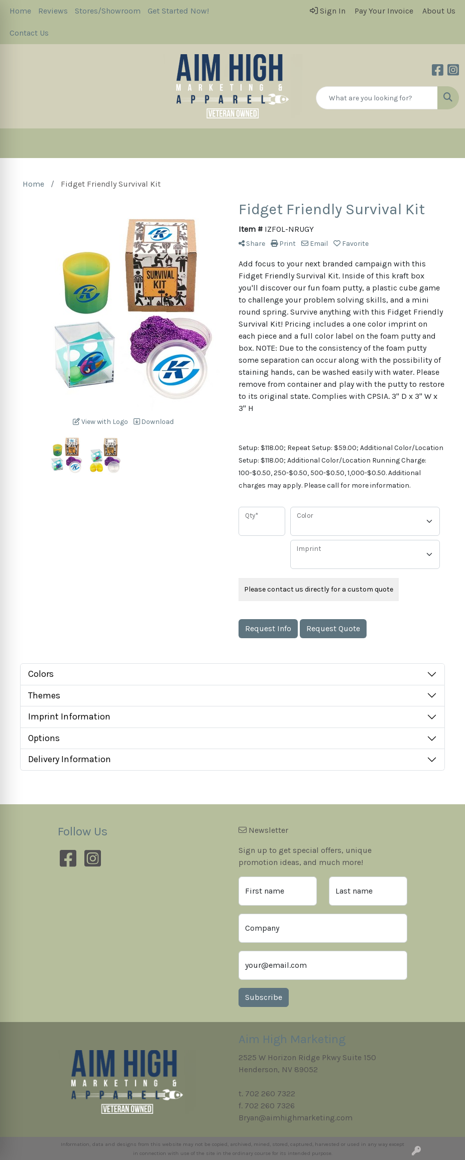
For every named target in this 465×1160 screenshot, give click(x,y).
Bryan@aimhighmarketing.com (296, 1117)
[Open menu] (445, 143)
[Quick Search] (377, 97)
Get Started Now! (178, 11)
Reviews (53, 11)
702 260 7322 (270, 1093)
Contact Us (29, 33)
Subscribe (263, 997)
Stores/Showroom (108, 11)
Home (20, 11)
